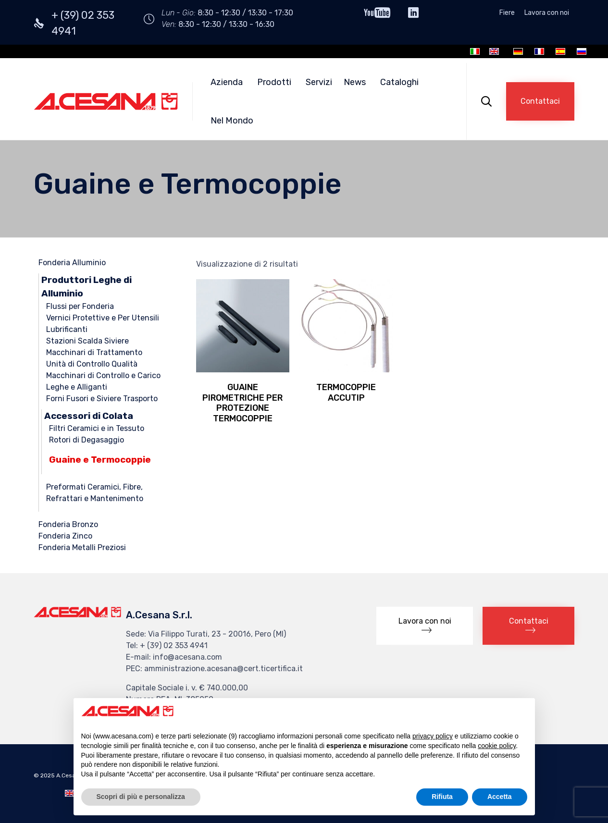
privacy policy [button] (432, 736)
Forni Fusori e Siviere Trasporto (102, 398)
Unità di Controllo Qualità (91, 364)
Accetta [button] (499, 796)
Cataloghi (399, 82)
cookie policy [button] (497, 745)
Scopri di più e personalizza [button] (141, 796)
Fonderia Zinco (65, 535)
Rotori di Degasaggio (86, 439)
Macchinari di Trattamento (94, 352)
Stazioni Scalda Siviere (87, 340)
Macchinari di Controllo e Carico (103, 375)
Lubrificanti (66, 329)
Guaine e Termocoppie (100, 459)
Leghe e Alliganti (76, 387)
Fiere (507, 13)
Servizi (319, 82)
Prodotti (274, 82)
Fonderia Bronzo (68, 524)
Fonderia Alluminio (72, 262)
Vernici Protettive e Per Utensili (102, 317)
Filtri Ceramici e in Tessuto (96, 428)
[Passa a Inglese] (494, 51)
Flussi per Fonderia (80, 306)
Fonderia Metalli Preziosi (82, 547)
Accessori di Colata (88, 415)
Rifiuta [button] (442, 796)
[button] (540, 101)
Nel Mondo (232, 120)
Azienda (227, 82)
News (355, 82)
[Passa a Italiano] (474, 51)
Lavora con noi (546, 13)
